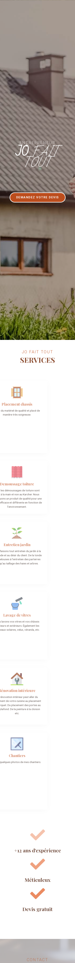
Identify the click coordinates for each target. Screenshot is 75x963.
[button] (38, 204)
